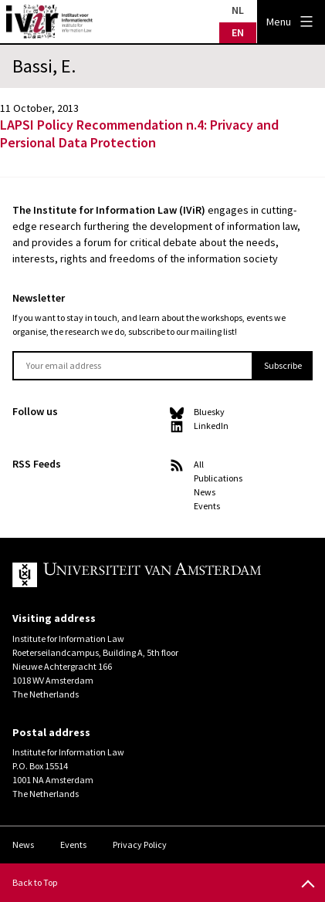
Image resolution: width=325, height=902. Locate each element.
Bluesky (209, 411)
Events (207, 506)
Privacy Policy (140, 844)
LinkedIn (211, 425)
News (204, 492)
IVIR (49, 22)
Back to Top (34, 882)
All (199, 464)
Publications (218, 478)
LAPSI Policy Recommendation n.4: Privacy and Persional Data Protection (139, 133)
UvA (150, 574)
